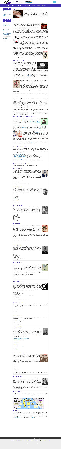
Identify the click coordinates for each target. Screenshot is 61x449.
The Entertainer (5, 28)
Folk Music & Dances (6, 10)
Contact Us (43, 438)
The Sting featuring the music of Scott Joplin (20, 156)
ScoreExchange (33, 417)
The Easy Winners (6, 29)
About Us (14, 438)
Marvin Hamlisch (26, 118)
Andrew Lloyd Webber (38, 128)
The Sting (22, 119)
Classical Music (7, 5)
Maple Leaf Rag (5, 30)
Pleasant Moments (6, 34)
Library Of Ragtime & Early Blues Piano (19, 157)
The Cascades (5, 38)
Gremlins (42, 125)
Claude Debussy (29, 75)
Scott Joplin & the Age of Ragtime (7, 15)
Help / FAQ (12, 440)
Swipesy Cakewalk (6, 24)
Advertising (38, 438)
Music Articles (26, 440)
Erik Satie (26, 76)
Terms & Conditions (20, 438)
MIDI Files (24, 5)
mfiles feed (41, 440)
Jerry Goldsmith (19, 125)
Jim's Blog (36, 440)
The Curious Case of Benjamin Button (34, 121)
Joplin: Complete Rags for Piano (18, 155)
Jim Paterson (46, 419)
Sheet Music (19, 5)
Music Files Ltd (34, 443)
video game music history (39, 132)
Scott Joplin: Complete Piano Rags (19, 154)
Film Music (33, 5)
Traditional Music (13, 5)
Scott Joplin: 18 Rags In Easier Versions (19, 158)
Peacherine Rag (5, 37)
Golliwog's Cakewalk (20, 76)
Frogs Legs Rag (5, 39)
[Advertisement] (7, 57)
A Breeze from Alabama (7, 35)
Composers (38, 5)
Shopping (20, 440)
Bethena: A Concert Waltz (7, 33)
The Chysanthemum (6, 22)
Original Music (31, 440)
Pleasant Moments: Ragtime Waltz (19, 346)
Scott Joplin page (36, 335)
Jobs (47, 438)
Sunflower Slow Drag (6, 25)
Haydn (14, 27)
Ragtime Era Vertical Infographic (29, 395)
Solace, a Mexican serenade (18, 341)
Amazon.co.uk (26, 57)
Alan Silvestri (43, 126)
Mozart (38, 26)
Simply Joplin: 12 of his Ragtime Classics (19, 159)
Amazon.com (31, 57)
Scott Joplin (5, 11)
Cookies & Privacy (27, 438)
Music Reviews (44, 5)
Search (17, 440)
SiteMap (45, 440)
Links (49, 440)
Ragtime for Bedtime (18, 417)
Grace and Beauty (16, 200)
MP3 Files (28, 5)
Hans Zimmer (24, 127)
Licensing (33, 438)
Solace (4, 26)
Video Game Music (6, 16)
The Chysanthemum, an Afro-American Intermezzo (21, 338)
